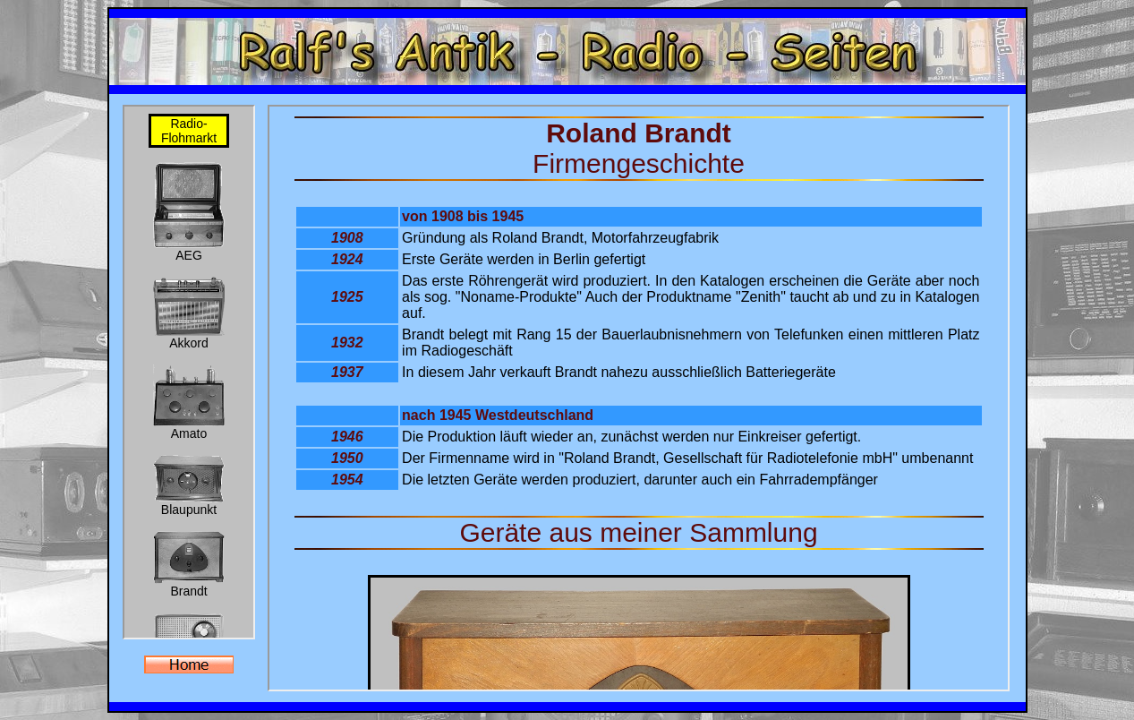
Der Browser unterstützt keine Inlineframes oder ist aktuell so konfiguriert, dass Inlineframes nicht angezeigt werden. (189, 372)
